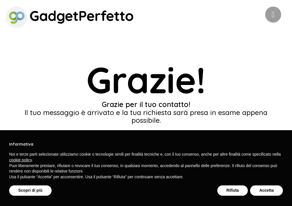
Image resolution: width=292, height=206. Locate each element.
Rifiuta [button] (232, 190)
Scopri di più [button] (30, 190)
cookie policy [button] (20, 160)
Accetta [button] (266, 190)
